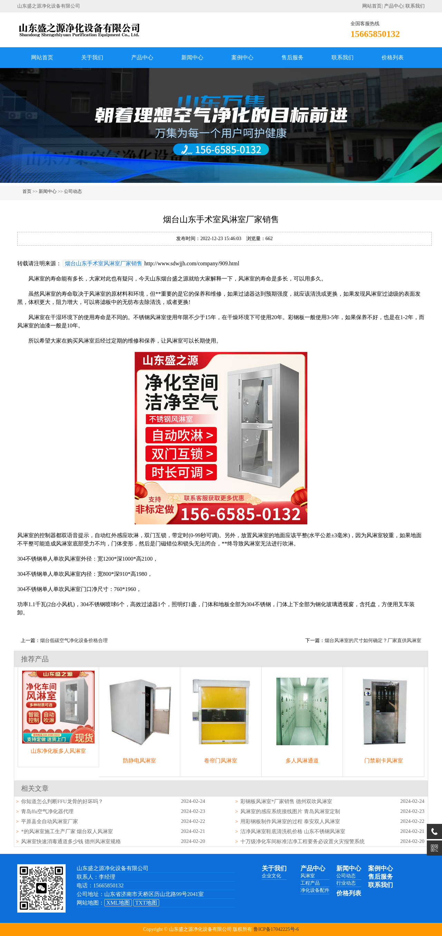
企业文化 (271, 875)
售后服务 (292, 57)
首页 (26, 191)
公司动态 (73, 191)
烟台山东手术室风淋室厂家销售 (103, 263)
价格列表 (393, 57)
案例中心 (242, 57)
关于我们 (92, 57)
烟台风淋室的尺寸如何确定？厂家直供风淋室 (373, 640)
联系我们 (415, 6)
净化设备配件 (314, 890)
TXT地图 (146, 903)
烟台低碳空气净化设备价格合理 (74, 640)
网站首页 (372, 6)
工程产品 (310, 883)
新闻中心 (192, 57)
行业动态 (346, 883)
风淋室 (307, 875)
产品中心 (393, 6)
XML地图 (118, 903)
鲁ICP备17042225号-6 (276, 929)
